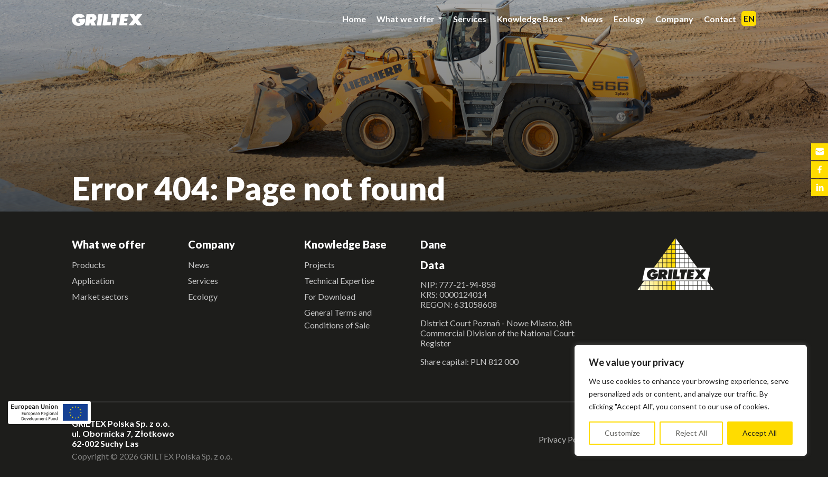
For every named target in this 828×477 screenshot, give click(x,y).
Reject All (691, 432)
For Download (329, 296)
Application (93, 281)
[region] (691, 400)
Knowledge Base (530, 19)
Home (354, 19)
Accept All (759, 432)
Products (88, 265)
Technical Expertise (339, 281)
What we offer (406, 19)
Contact (720, 19)
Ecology (629, 19)
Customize (622, 432)
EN (749, 18)
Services (469, 19)
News (592, 19)
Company (674, 19)
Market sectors (100, 296)
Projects (319, 265)
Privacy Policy (564, 439)
